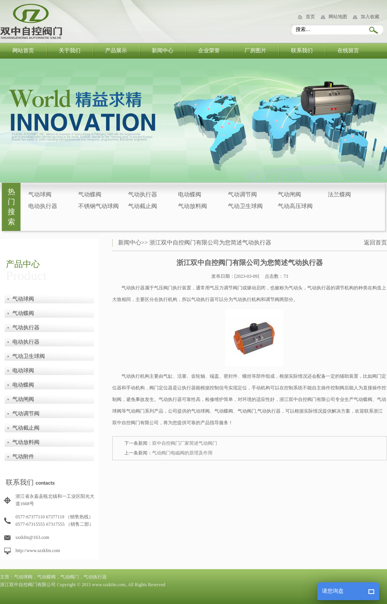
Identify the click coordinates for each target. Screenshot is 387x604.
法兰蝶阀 (339, 194)
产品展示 (116, 50)
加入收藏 (370, 16)
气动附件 (23, 456)
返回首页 (375, 242)
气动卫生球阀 (245, 206)
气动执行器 (142, 194)
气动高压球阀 (295, 206)
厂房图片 (255, 50)
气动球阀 (39, 194)
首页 (310, 16)
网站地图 (338, 16)
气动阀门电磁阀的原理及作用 (182, 453)
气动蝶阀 (89, 194)
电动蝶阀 (189, 194)
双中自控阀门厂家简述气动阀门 (184, 443)
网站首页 (23, 50)
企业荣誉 (209, 50)
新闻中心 (162, 50)
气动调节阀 (242, 194)
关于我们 (69, 50)
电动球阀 (23, 370)
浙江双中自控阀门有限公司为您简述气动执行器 (210, 242)
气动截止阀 (142, 206)
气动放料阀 (192, 206)
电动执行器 (42, 206)
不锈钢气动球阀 (98, 206)
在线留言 (348, 50)
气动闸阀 (289, 194)
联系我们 (302, 50)
